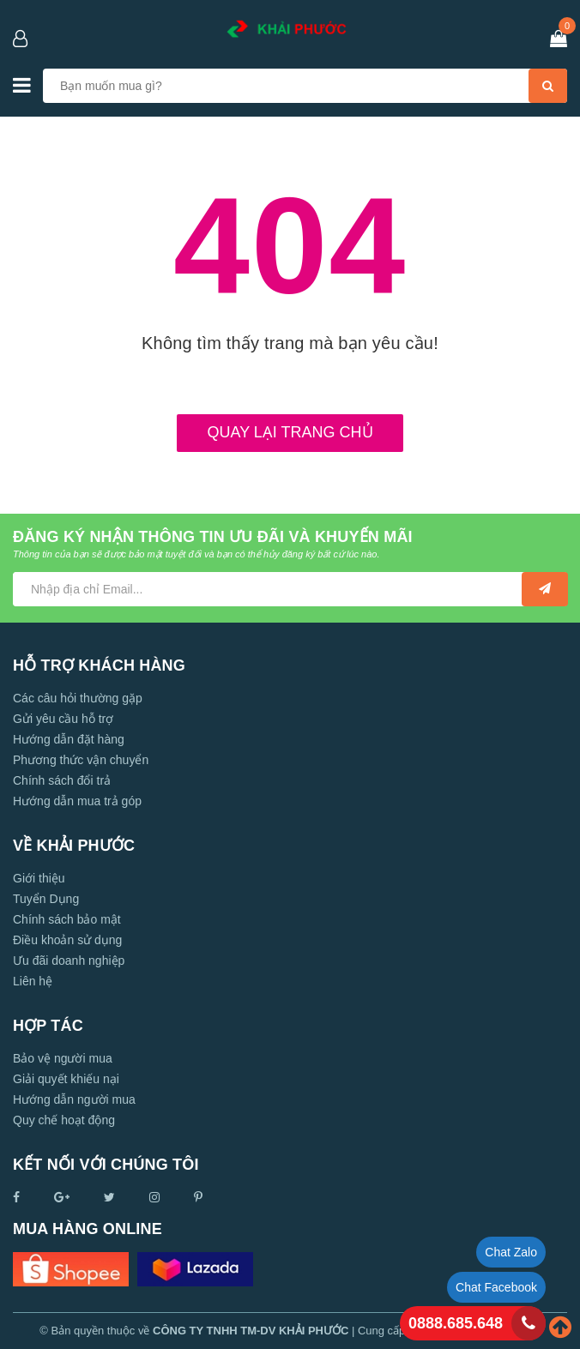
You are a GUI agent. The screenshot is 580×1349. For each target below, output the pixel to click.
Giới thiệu (39, 878)
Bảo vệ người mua (62, 1058)
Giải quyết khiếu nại (66, 1079)
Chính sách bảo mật (67, 919)
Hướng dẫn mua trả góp (77, 801)
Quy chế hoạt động (64, 1120)
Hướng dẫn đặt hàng (68, 739)
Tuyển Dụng (46, 899)
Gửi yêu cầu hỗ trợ (63, 719)
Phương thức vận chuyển (80, 760)
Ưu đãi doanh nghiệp (68, 960)
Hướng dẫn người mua (74, 1099)
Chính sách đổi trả (62, 780)
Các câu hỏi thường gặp (77, 698)
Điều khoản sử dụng (67, 940)
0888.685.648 (455, 1323)
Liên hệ (32, 981)
